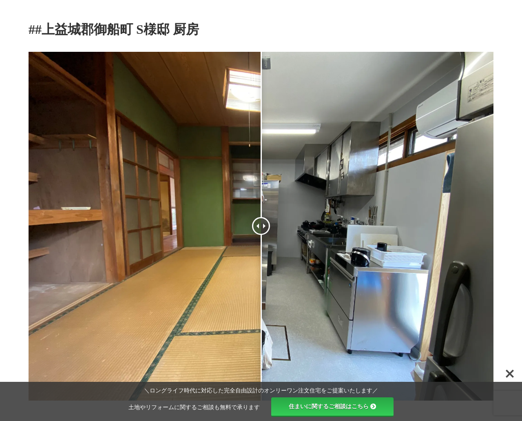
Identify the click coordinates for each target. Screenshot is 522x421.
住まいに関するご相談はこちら (332, 406)
